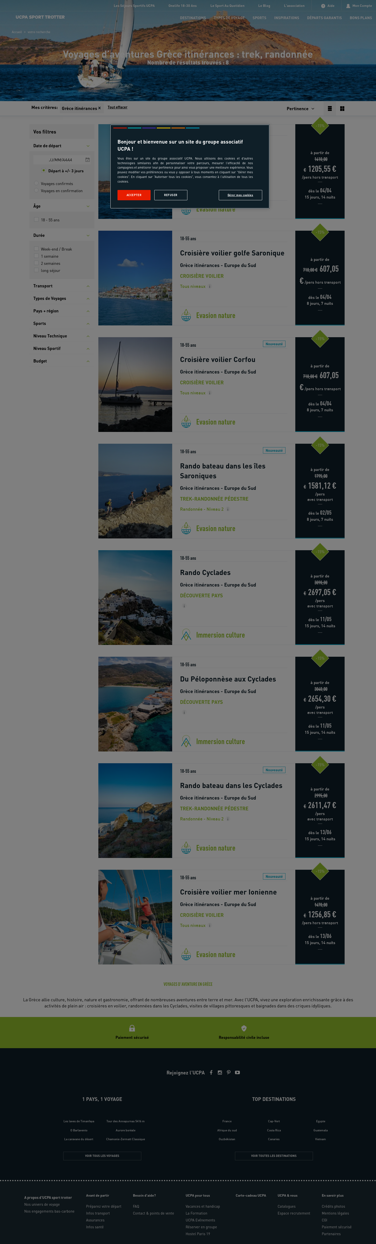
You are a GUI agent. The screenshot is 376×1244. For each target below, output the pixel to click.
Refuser (170, 195)
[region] (190, 166)
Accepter (134, 195)
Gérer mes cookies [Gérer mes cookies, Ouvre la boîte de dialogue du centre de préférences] (240, 195)
